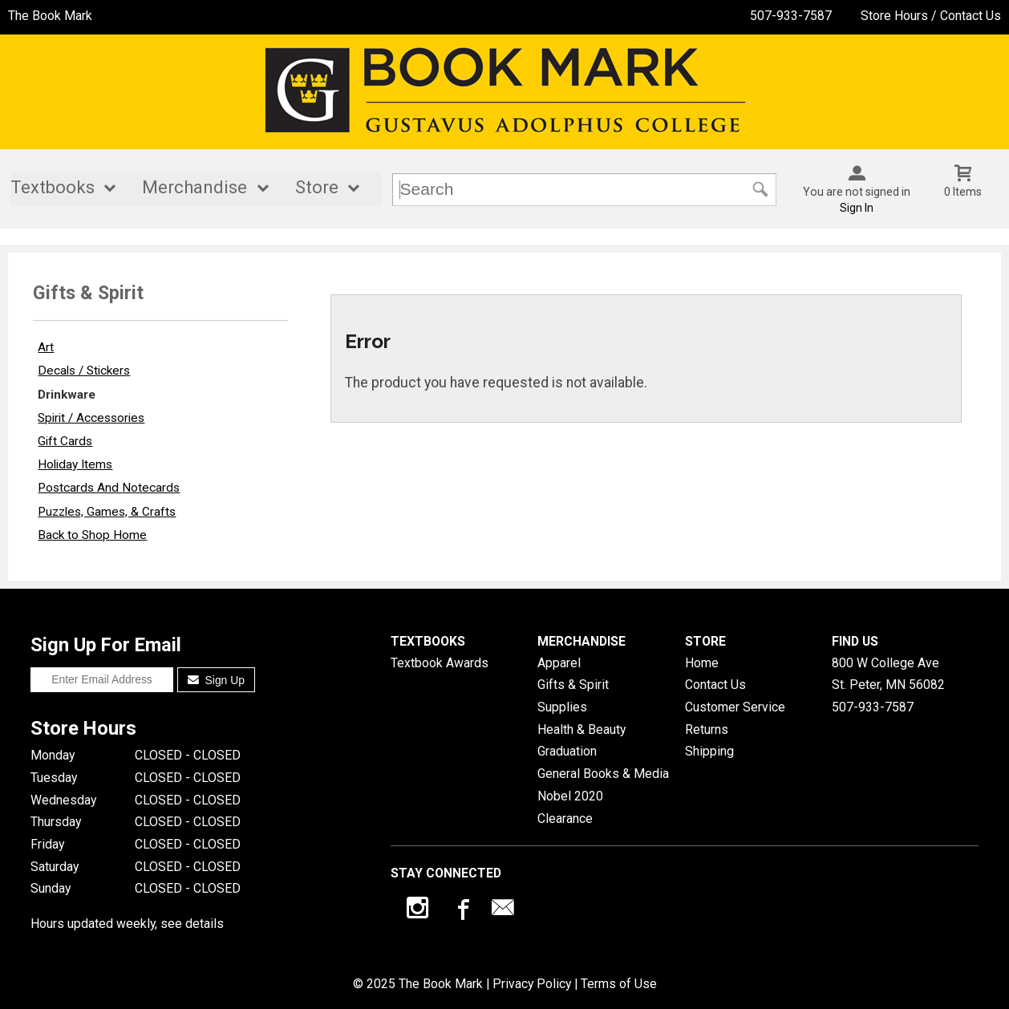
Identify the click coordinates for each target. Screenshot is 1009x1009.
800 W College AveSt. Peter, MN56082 (888, 674)
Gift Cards (65, 441)
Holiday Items (75, 464)
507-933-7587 (791, 15)
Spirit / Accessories (91, 418)
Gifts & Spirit (573, 684)
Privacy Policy (531, 983)
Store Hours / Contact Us (931, 15)
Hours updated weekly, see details (127, 923)
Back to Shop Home (92, 535)
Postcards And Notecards (109, 487)
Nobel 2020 (570, 796)
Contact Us (715, 684)
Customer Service (735, 707)
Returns (706, 729)
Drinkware (66, 394)
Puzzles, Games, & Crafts (107, 511)
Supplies (562, 707)
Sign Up (216, 680)
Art (46, 347)
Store (316, 187)
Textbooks (52, 187)
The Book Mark (50, 15)
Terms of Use (619, 983)
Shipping (709, 751)
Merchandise (194, 187)
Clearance (565, 818)
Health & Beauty (581, 729)
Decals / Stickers (84, 370)
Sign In (856, 207)
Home (702, 663)
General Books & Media (603, 773)
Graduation (567, 751)
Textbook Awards (439, 663)
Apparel (559, 663)
